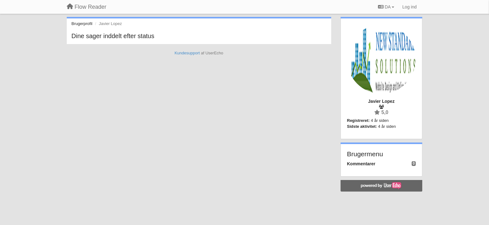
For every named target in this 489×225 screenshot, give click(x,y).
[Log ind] (409, 7)
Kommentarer (361, 163)
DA (386, 6)
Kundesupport (187, 53)
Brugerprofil (81, 23)
